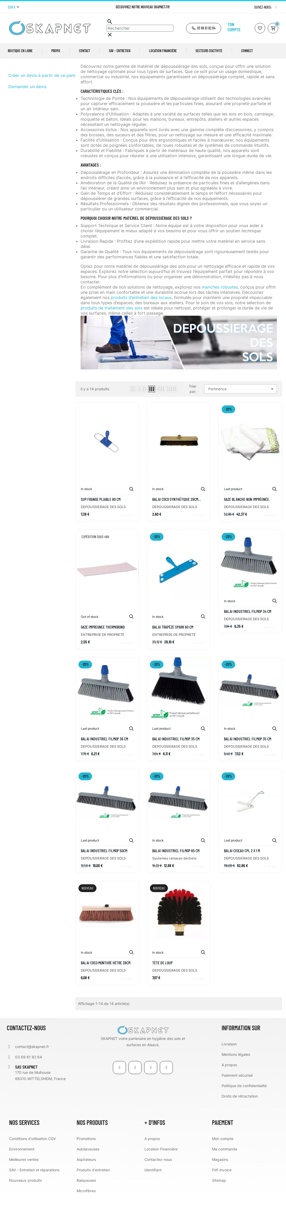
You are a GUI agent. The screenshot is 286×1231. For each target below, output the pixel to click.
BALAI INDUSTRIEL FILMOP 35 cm (175, 773)
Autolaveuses (88, 1182)
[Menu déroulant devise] (13, 7)
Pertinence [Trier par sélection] (241, 423)
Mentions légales (236, 1088)
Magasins (220, 1193)
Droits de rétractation (240, 1130)
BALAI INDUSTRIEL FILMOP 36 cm (104, 773)
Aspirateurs (86, 1193)
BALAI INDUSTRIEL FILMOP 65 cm (175, 884)
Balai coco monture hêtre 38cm (105, 996)
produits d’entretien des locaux (141, 331)
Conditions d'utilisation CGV (32, 1172)
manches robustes (220, 321)
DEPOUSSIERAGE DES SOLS (32, 79)
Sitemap (219, 1214)
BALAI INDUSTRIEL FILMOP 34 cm (247, 645)
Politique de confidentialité (244, 1119)
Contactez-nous (158, 1193)
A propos (229, 1098)
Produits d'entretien (93, 1203)
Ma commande (224, 1182)
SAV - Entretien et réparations (34, 1203)
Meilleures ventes (24, 1193)
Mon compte (222, 1172)
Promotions (86, 1172)
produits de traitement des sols (111, 341)
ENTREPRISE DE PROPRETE (102, 668)
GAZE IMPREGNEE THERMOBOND (103, 661)
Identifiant (153, 1203)
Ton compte (234, 26)
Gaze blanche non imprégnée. (247, 533)
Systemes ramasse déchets (174, 892)
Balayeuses (86, 1214)
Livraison (229, 1077)
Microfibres (86, 1224)
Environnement (21, 1182)
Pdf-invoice (222, 1203)
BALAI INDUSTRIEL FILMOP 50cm (104, 884)
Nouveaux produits (25, 1214)
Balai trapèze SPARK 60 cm (172, 661)
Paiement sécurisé (237, 1109)
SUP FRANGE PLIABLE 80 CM (100, 533)
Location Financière (161, 1182)
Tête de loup (162, 996)
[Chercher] (140, 28)
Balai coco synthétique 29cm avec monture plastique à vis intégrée (175, 533)
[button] (203, 28)
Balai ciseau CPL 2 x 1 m (242, 884)
